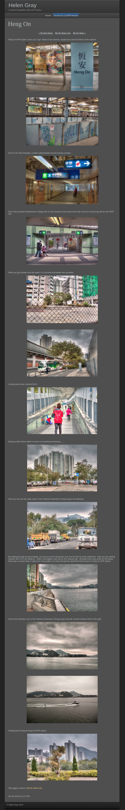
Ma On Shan (79, 33)
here (15, 788)
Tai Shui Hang (45, 33)
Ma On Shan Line (63, 33)
